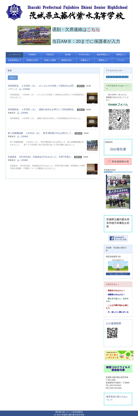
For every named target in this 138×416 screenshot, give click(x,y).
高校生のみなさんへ (116, 290)
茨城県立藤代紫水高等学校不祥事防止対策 (117, 223)
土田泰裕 (26, 89)
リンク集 (71, 412)
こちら (93, 29)
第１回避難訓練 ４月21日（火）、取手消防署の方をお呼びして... (40, 133)
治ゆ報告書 (118, 149)
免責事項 (79, 412)
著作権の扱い (61, 412)
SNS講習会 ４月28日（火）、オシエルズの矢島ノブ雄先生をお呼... (41, 86)
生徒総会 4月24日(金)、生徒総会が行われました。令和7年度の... (40, 157)
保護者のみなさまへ (116, 294)
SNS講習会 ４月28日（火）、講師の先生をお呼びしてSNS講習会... (41, 109)
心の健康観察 (113, 323)
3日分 (13, 78)
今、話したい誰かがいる (118, 312)
